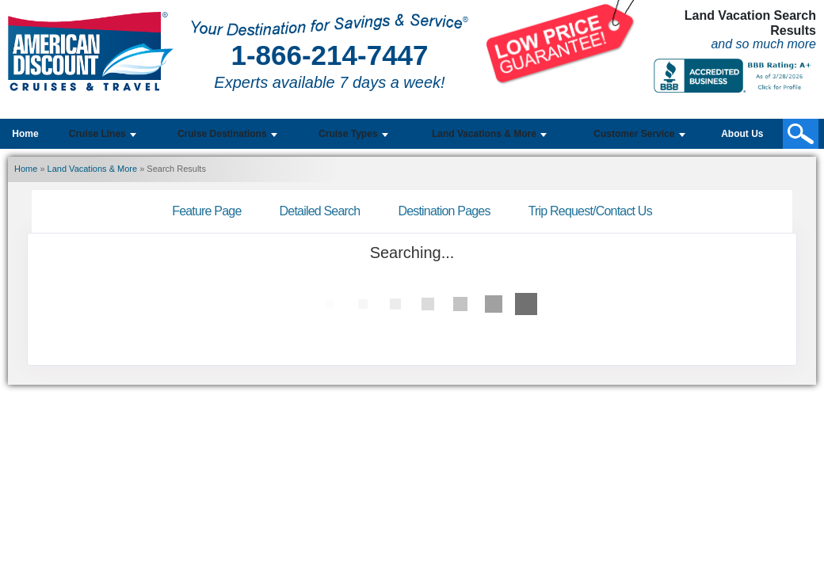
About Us (742, 133)
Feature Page (206, 211)
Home (25, 133)
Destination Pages (444, 211)
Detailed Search (320, 211)
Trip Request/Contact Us (590, 211)
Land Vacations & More (93, 168)
